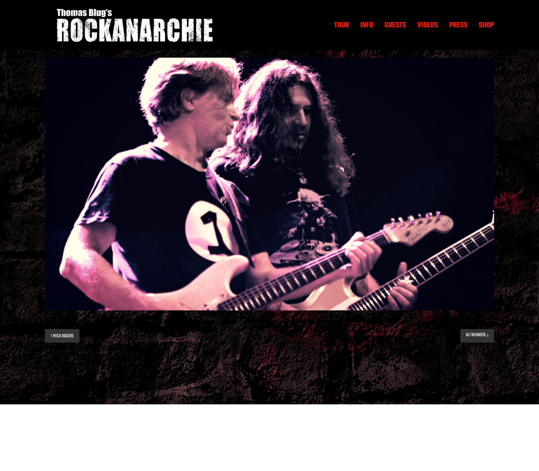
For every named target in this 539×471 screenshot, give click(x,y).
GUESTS (395, 25)
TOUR (341, 25)
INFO (366, 25)
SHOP (486, 25)
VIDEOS (427, 25)
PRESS (458, 25)
